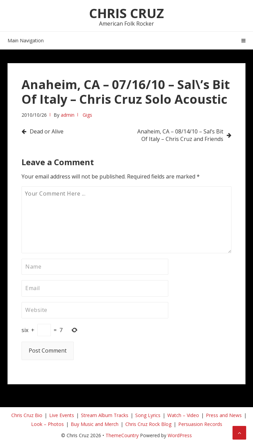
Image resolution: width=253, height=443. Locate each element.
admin (67, 115)
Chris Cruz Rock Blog (148, 424)
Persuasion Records (200, 424)
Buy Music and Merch (94, 424)
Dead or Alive (47, 131)
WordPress (180, 435)
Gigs (87, 115)
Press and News (224, 415)
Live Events (61, 415)
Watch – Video (183, 415)
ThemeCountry (122, 435)
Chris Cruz (126, 13)
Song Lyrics (147, 415)
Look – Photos (47, 424)
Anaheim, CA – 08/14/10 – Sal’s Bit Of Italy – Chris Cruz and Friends (180, 135)
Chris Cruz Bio (26, 415)
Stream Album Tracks (104, 415)
